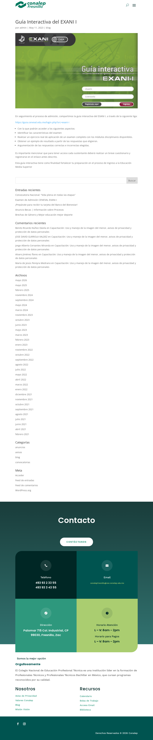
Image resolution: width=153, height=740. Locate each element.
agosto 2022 (21, 364)
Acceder (19, 475)
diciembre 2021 (23, 394)
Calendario (86, 696)
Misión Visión (22, 709)
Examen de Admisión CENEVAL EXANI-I (36, 199)
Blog (17, 705)
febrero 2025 (22, 290)
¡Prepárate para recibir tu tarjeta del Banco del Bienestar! (46, 204)
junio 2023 (21, 324)
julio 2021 (20, 419)
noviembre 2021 (24, 399)
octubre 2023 (22, 319)
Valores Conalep (24, 700)
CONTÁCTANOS (76, 542)
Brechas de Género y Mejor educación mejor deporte (44, 214)
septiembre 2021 (24, 409)
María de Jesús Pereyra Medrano (33, 263)
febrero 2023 (22, 339)
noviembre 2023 (24, 314)
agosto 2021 (21, 414)
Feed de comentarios (26, 485)
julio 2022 (20, 369)
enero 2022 (21, 389)
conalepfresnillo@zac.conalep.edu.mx (107, 583)
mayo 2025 (21, 285)
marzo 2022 (21, 384)
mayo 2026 (21, 280)
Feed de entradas (24, 480)
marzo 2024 (21, 310)
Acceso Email (87, 705)
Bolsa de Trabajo (89, 700)
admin (23, 27)
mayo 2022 (21, 374)
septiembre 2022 (24, 359)
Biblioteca (85, 709)
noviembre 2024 (24, 295)
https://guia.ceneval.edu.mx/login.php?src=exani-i (42, 122)
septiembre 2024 (24, 300)
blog (48, 27)
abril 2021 (20, 429)
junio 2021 (21, 424)
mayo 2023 (21, 329)
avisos (18, 452)
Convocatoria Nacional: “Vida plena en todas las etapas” (45, 194)
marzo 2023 (21, 334)
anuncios (20, 447)
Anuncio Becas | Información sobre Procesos (39, 209)
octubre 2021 (22, 404)
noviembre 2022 (24, 349)
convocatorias (22, 462)
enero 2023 (21, 344)
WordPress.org (23, 490)
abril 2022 (20, 379)
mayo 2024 (21, 305)
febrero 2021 (22, 434)
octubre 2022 (22, 354)
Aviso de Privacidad (26, 696)
